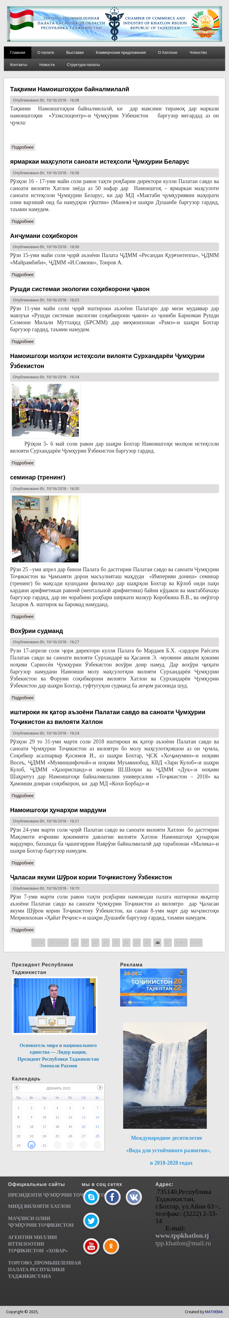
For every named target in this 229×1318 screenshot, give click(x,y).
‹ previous (58, 942)
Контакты (18, 64)
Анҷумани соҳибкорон (44, 235)
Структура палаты (83, 64)
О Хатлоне (167, 52)
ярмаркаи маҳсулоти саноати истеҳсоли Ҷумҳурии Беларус (99, 161)
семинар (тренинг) (37, 477)
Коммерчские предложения (121, 52)
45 (147, 942)
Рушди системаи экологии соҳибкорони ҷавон (80, 289)
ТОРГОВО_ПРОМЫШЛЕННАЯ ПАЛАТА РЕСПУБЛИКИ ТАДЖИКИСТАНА (44, 1269)
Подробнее (23, 147)
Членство (198, 52)
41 (106, 942)
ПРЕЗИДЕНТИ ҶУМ (31, 1195)
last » (196, 942)
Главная (17, 52)
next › (181, 942)
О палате (45, 52)
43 (126, 942)
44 (137, 942)
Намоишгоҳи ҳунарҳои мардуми (58, 810)
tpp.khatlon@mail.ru (183, 1243)
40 (95, 942)
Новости (46, 64)
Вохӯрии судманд (36, 631)
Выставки (75, 52)
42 (116, 942)
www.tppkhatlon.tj (182, 1235)
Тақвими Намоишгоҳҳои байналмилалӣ (69, 89)
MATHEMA (214, 1311)
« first (38, 942)
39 (85, 942)
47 (168, 942)
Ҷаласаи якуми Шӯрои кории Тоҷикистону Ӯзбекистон (91, 877)
